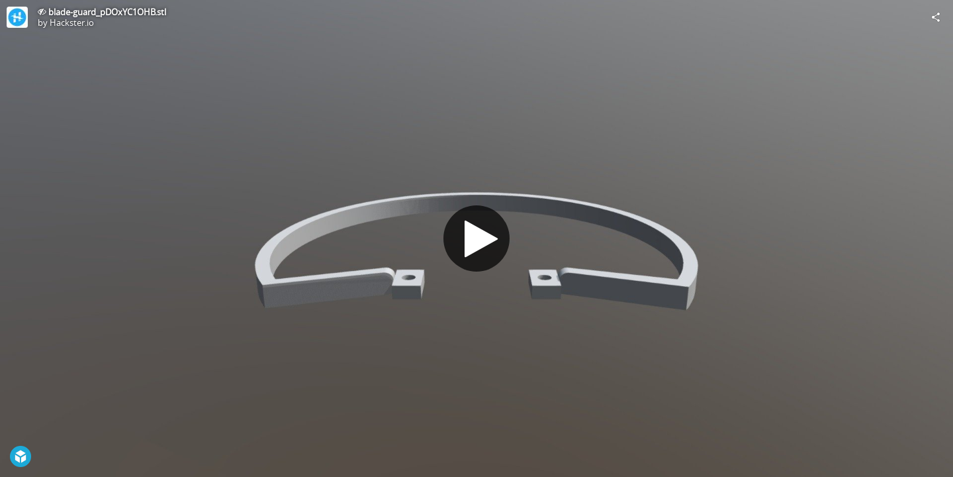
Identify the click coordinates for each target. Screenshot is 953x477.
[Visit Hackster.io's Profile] (17, 17)
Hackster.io (72, 22)
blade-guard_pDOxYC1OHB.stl (107, 12)
